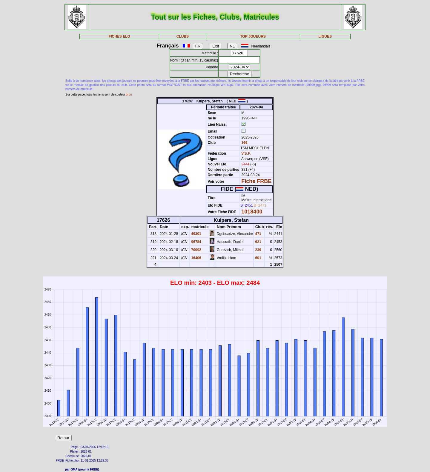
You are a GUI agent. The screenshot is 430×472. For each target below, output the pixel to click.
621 (257, 242)
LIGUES (325, 36)
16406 (195, 258)
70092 (195, 250)
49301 (195, 234)
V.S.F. (246, 153)
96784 (195, 242)
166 (243, 143)
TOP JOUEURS (253, 36)
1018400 (251, 212)
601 (257, 258)
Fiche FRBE (256, 181)
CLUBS (182, 36)
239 (257, 250)
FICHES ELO (119, 36)
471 (257, 234)
